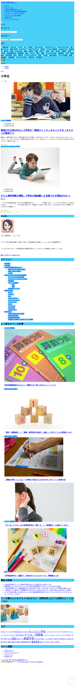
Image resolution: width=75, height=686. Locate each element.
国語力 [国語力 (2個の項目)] (19, 639)
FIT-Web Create (24, 662)
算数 (13, 286)
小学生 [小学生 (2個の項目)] (36, 639)
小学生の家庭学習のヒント (13, 9)
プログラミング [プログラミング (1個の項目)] (47, 635)
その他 (10, 273)
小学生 (6, 68)
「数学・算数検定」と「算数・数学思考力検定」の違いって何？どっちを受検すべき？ (38, 432)
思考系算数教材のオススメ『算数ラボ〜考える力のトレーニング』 (30, 385)
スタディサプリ (13, 298)
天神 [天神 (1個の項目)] (22, 638)
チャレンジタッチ (14, 300)
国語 (13, 285)
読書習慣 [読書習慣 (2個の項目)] (13, 642)
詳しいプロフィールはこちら (10, 255)
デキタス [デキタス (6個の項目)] (20, 635)
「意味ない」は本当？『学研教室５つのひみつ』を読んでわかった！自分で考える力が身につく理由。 (38, 590)
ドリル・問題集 (6, 120)
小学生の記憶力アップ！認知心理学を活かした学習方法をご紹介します (27, 584)
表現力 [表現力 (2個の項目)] (70, 639)
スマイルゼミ (12, 302)
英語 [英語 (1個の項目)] (67, 638)
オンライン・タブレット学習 (14, 13)
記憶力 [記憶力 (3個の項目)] (5, 642)
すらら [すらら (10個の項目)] (18, 631)
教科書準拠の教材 (14, 317)
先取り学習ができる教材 (16, 313)
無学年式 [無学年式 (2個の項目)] (57, 639)
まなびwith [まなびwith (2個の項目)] (25, 631)
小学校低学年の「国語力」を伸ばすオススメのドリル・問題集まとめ (31, 576)
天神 (9, 296)
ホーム (6, 6)
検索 (2, 59)
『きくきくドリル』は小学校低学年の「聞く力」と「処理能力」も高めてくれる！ (36, 525)
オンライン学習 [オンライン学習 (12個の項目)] (37, 631)
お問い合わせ (8, 651)
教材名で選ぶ (8, 290)
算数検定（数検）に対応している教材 (20, 319)
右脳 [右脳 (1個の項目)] (8, 638)
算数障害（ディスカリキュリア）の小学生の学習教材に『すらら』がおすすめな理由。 (33, 586)
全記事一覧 (8, 17)
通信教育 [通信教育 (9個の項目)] (35, 642)
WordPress (40, 662)
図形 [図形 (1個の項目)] (10, 638)
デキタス (11, 294)
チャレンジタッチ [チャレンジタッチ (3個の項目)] (9, 635)
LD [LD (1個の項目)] (9, 631)
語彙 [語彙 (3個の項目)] (8, 642)
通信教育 (11, 281)
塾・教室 (7, 265)
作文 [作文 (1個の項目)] (70, 635)
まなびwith (11, 308)
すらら (10, 292)
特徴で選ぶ (8, 312)
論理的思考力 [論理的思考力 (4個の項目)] (26, 642)
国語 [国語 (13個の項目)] (14, 638)
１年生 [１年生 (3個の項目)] (47, 642)
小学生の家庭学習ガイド (9, 2)
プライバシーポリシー (11, 19)
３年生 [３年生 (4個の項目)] (56, 642)
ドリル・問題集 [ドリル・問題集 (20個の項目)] (33, 634)
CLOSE (3, 24)
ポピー (10, 304)
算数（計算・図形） (14, 271)
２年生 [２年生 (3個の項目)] (52, 642)
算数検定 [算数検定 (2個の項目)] (62, 639)
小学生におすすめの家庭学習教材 (15, 11)
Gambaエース (12, 310)
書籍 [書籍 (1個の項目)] (40, 638)
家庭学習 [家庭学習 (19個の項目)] (29, 638)
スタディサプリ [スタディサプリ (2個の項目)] (53, 631)
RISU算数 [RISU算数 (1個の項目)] (12, 631)
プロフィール (8, 7)
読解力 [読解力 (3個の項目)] (18, 642)
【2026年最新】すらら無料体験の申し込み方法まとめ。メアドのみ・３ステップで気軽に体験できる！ (38, 588)
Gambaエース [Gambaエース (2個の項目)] (4, 631)
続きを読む (4, 144)
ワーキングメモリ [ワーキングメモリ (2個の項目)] (60, 635)
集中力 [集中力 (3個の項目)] (42, 642)
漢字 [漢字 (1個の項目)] (53, 638)
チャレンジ (11, 306)
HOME (6, 66)
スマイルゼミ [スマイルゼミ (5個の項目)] (63, 632)
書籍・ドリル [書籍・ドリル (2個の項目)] (45, 639)
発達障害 (7, 263)
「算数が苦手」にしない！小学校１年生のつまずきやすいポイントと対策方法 (35, 480)
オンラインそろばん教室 (12, 15)
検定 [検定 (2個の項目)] (50, 639)
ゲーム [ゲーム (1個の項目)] (47, 631)
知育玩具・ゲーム (14, 288)
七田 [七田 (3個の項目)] (67, 635)
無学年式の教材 (13, 315)
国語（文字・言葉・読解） (17, 269)
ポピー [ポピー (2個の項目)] (53, 635)
